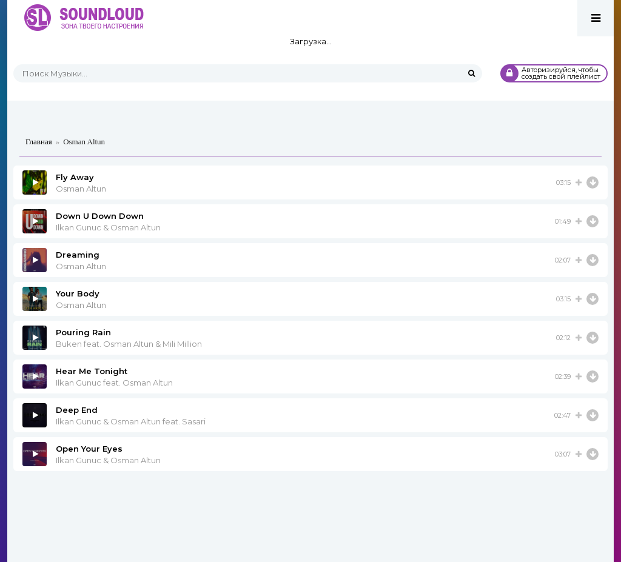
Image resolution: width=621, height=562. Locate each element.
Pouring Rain (83, 332)
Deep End (77, 410)
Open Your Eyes (89, 448)
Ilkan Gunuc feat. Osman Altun (114, 382)
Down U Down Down (100, 216)
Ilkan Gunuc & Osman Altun (108, 227)
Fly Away (75, 177)
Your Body (77, 293)
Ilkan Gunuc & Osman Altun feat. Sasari (131, 421)
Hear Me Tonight (91, 371)
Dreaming (77, 254)
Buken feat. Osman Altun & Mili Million (129, 344)
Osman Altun (81, 188)
